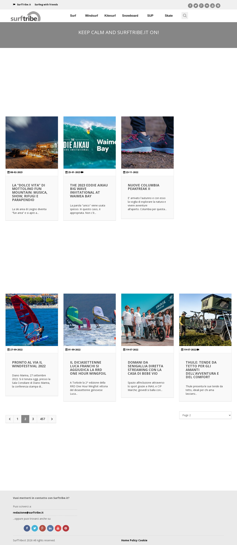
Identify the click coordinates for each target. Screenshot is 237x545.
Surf (73, 15)
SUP (150, 15)
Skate (169, 15)
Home (125, 540)
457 (42, 419)
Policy (134, 540)
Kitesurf (110, 15)
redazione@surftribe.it (28, 512)
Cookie (142, 540)
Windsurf (91, 15)
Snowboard (130, 15)
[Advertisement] (118, 77)
